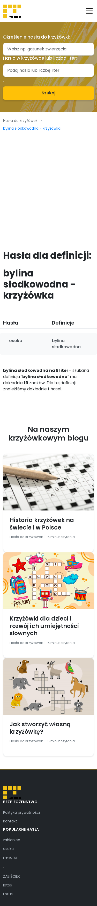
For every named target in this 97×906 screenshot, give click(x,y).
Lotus (8, 893)
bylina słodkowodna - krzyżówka (32, 128)
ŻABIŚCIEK (11, 876)
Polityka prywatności (21, 812)
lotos (7, 885)
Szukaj (48, 93)
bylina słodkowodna (66, 344)
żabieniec (11, 839)
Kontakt (10, 821)
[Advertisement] (48, 187)
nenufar (10, 857)
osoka (15, 341)
